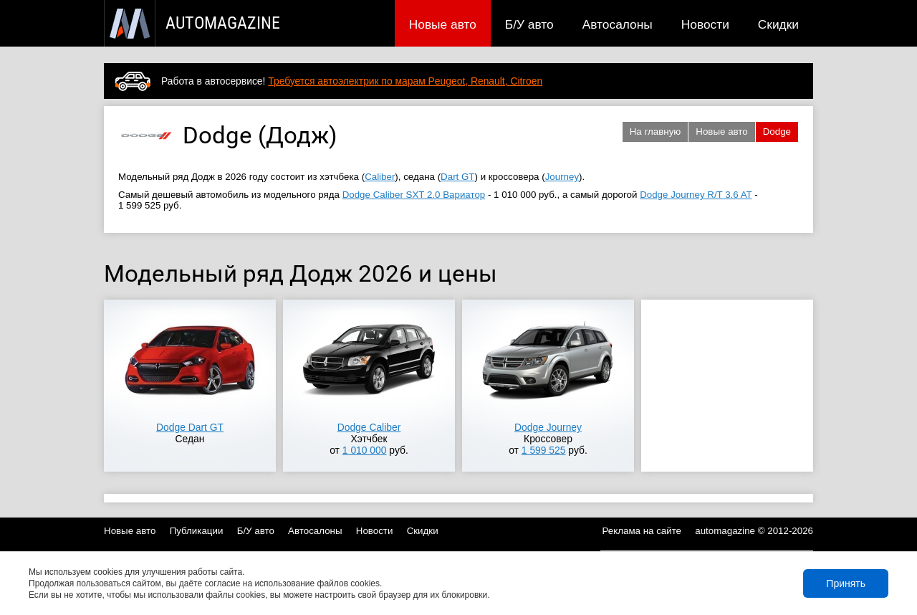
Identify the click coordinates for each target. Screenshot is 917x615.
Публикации (197, 530)
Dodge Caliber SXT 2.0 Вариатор (414, 194)
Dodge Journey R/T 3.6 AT (696, 194)
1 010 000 (364, 450)
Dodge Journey (548, 427)
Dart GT (457, 176)
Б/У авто (529, 24)
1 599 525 (544, 450)
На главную (655, 131)
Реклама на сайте (642, 530)
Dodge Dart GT (190, 427)
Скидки (778, 24)
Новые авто (442, 24)
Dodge (777, 131)
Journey (562, 176)
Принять (845, 583)
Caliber (380, 176)
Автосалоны (617, 24)
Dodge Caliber (369, 427)
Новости (705, 24)
